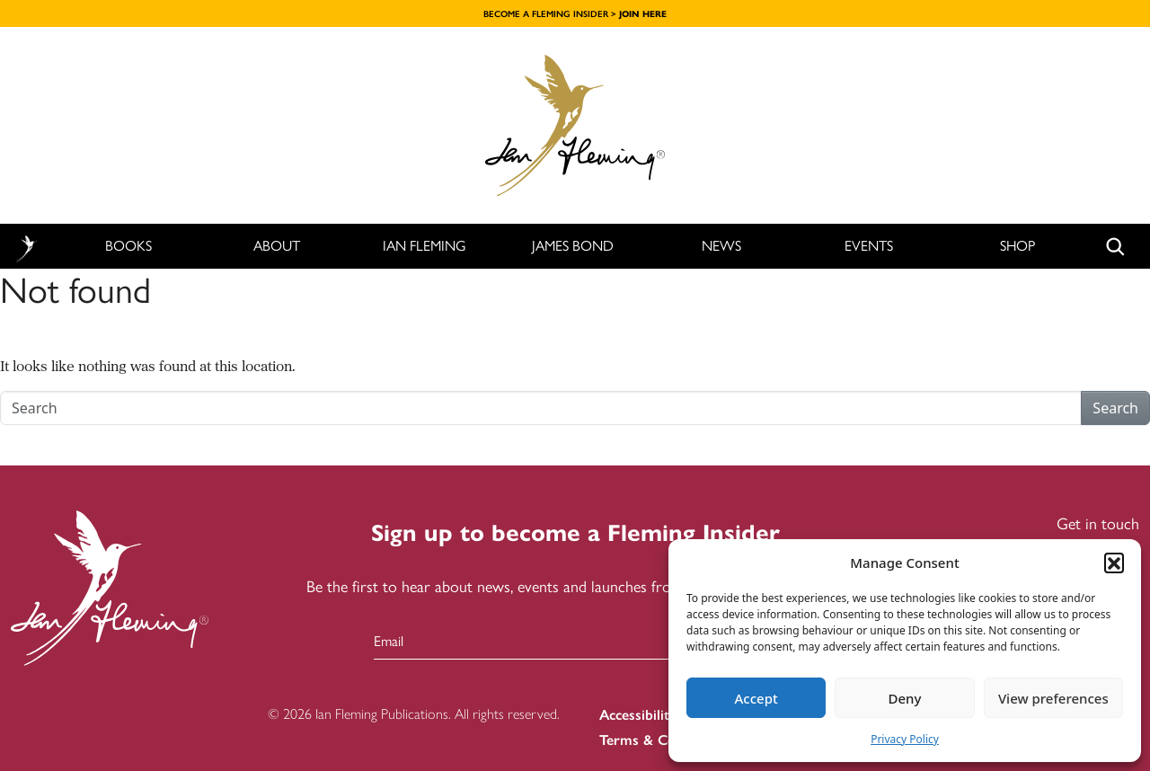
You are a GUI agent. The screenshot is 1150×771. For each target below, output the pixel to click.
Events (869, 245)
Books (128, 245)
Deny (905, 698)
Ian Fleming (424, 245)
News (721, 245)
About (276, 245)
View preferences (1053, 698)
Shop (1017, 245)
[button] (1114, 563)
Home (26, 246)
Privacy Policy (905, 739)
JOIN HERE (643, 14)
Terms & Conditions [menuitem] (663, 740)
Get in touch (1098, 524)
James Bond (573, 245)
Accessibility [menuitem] (638, 714)
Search (1115, 408)
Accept (756, 698)
